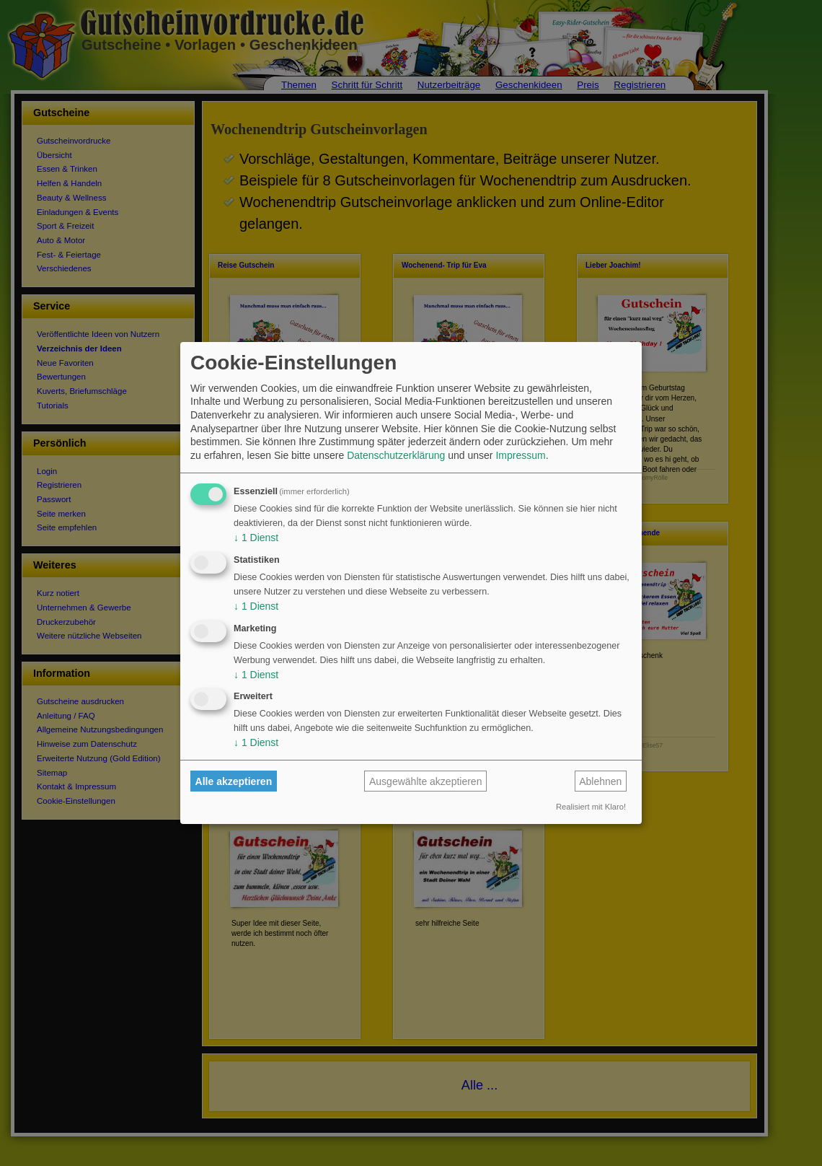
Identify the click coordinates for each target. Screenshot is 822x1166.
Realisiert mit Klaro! (591, 806)
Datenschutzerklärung (396, 455)
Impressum (520, 455)
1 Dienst (256, 537)
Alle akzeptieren (234, 781)
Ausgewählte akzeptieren (425, 781)
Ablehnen (600, 781)
